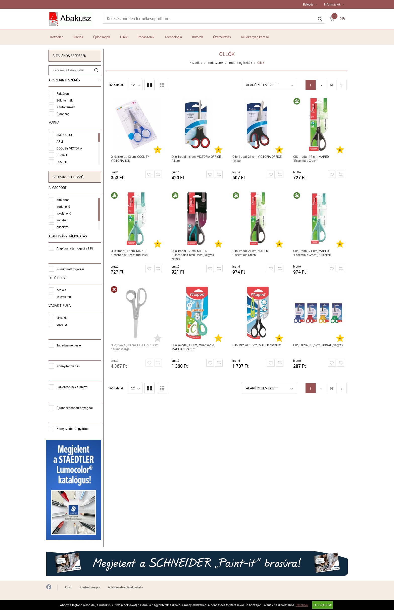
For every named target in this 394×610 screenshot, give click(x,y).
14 (331, 85)
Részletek (302, 605)
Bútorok (197, 37)
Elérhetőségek (90, 586)
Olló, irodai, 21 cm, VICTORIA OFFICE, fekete (257, 159)
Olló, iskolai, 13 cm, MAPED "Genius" (256, 345)
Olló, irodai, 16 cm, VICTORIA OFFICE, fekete (196, 159)
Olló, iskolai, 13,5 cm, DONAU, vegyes (318, 345)
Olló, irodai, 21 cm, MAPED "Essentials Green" (250, 253)
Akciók (78, 37)
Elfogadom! (322, 605)
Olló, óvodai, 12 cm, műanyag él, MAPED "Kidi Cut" (193, 347)
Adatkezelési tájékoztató (125, 586)
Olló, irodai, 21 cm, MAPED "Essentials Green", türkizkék (312, 253)
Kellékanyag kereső (255, 37)
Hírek (124, 37)
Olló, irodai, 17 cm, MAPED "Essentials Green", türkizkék (129, 253)
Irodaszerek (146, 37)
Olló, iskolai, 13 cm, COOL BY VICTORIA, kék (130, 159)
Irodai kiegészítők (240, 63)
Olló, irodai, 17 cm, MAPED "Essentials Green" (311, 159)
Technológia (173, 37)
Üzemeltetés (222, 37)
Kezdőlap (56, 37)
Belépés (308, 4)
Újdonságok (101, 37)
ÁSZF (68, 586)
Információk (332, 4)
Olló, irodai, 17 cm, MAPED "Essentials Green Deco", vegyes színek (193, 255)
